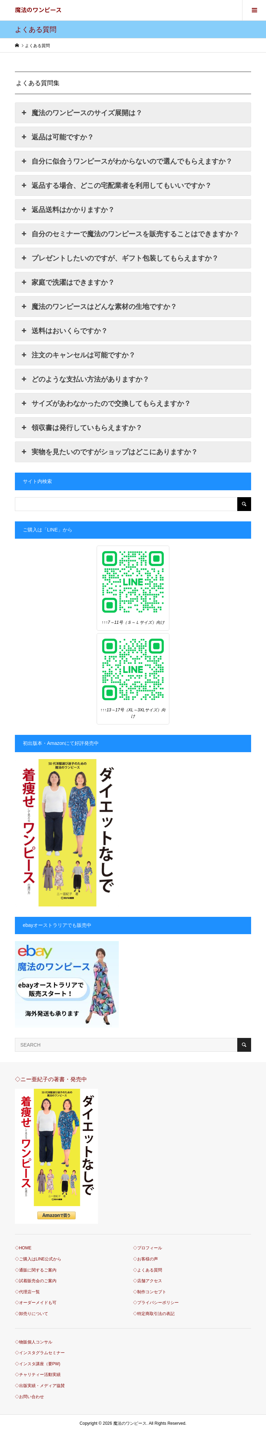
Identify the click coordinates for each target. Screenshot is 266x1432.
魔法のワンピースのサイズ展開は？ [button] (81, 113)
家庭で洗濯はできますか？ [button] (67, 282)
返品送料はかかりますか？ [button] (67, 210)
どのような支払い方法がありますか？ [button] (84, 379)
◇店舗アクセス (147, 1280)
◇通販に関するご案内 (35, 1270)
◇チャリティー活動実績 (38, 1374)
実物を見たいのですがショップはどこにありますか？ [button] (109, 452)
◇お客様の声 (145, 1259)
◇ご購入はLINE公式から (38, 1259)
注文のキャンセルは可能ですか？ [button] (77, 355)
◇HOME (23, 1248)
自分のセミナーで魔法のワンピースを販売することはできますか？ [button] (129, 234)
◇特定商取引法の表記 (154, 1313)
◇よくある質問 (147, 1270)
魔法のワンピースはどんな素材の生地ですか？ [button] (98, 306)
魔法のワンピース (38, 9)
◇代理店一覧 (27, 1291)
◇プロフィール (147, 1248)
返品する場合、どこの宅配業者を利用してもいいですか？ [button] (116, 185)
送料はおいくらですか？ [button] (64, 331)
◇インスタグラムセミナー (40, 1352)
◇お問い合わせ (29, 1396)
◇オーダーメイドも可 (35, 1302)
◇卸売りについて (31, 1313)
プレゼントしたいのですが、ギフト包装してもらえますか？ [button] (119, 258)
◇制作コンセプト (149, 1291)
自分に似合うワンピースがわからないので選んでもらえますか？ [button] (126, 161)
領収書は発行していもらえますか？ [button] (81, 427)
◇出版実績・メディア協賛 (40, 1385)
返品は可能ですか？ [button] (57, 137)
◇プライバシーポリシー (156, 1302)
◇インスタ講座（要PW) (37, 1363)
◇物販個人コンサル (33, 1342)
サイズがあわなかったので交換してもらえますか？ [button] (105, 403)
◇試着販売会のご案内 (35, 1280)
